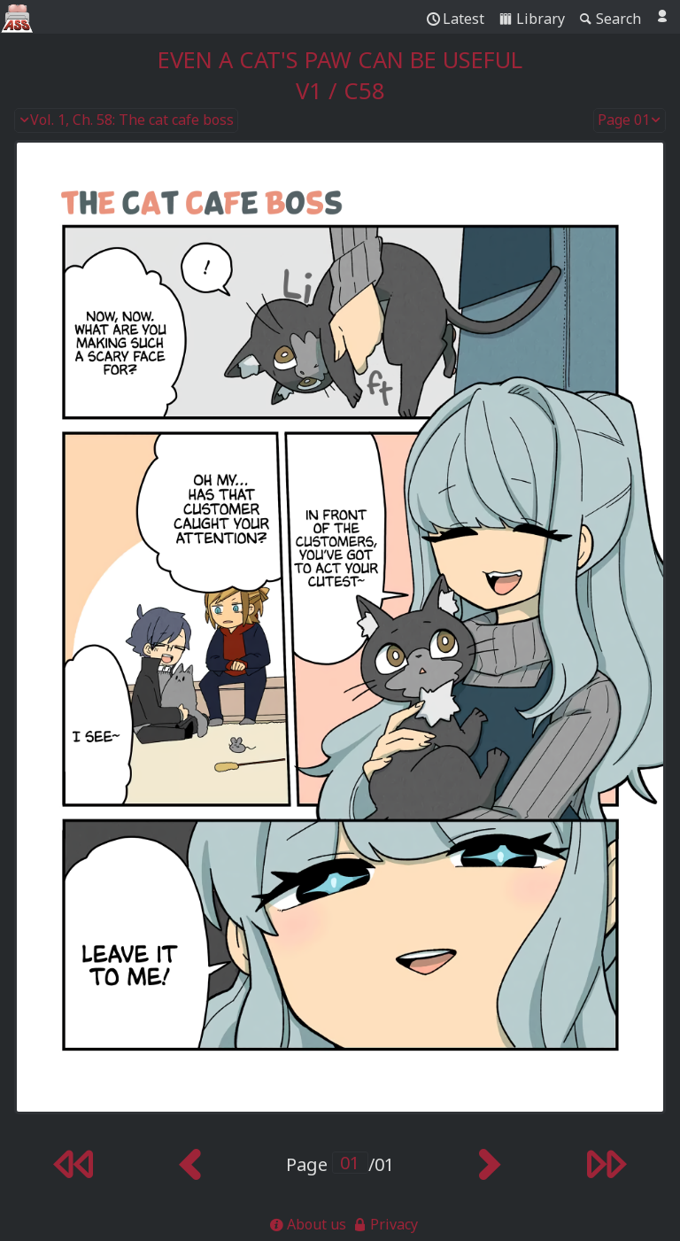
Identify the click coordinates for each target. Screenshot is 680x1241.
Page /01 (340, 1164)
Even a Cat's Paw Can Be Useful (340, 59)
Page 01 (629, 120)
